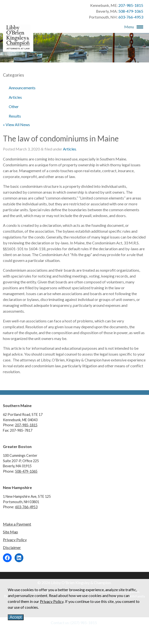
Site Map (10, 531)
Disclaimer (12, 547)
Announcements (22, 87)
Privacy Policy (15, 539)
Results (15, 116)
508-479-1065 (130, 11)
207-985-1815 (130, 5)
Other (14, 106)
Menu (129, 26)
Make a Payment (17, 524)
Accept (16, 617)
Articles (15, 97)
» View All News (16, 124)
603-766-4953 (130, 17)
